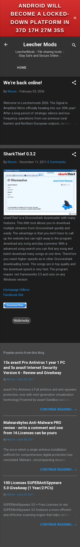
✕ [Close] (75, 18)
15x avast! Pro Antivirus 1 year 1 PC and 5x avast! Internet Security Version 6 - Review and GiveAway (34, 367)
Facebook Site (13, 295)
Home (21, 68)
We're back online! (22, 82)
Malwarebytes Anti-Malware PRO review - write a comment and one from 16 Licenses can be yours (33, 427)
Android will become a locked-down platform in (40, 14)
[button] (74, 83)
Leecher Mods (40, 45)
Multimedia (21, 321)
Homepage (11, 290)
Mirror (25, 290)
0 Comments (56, 162)
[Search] (74, 45)
